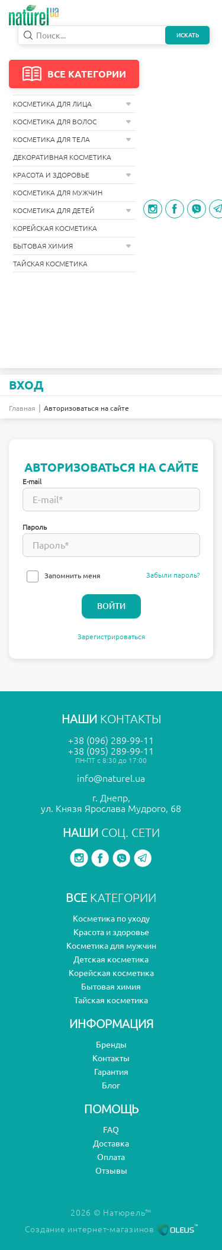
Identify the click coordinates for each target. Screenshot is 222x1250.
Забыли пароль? (173, 575)
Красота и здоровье (72, 175)
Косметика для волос (72, 121)
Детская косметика (111, 959)
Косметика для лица (72, 104)
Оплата (111, 1157)
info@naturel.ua (111, 778)
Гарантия (111, 1072)
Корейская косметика (55, 228)
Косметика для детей (72, 210)
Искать (187, 35)
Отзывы (111, 1170)
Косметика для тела (72, 139)
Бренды (111, 1044)
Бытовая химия (72, 246)
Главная (22, 408)
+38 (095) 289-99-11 (111, 751)
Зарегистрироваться (111, 636)
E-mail (31, 481)
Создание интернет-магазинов (111, 1229)
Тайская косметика (50, 264)
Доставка (111, 1143)
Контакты (111, 1058)
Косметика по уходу (111, 918)
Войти (111, 606)
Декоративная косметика (62, 157)
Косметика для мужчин (57, 192)
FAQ (111, 1130)
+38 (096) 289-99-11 (111, 740)
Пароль (34, 527)
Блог (111, 1085)
